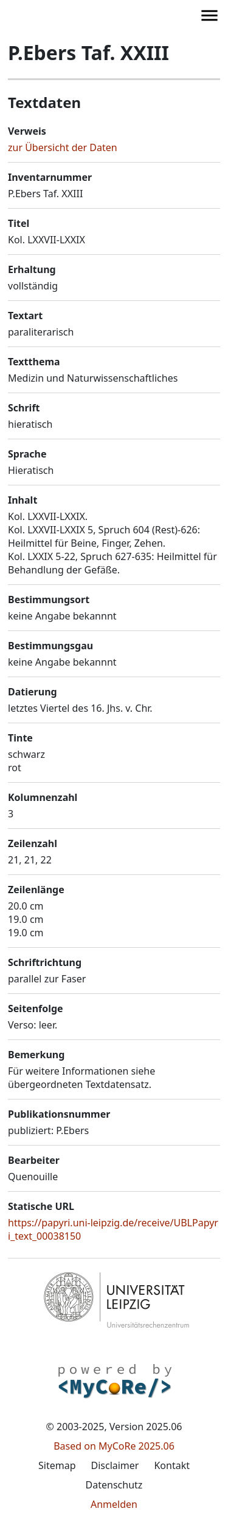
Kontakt (172, 1465)
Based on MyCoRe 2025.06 (114, 1446)
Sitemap (57, 1465)
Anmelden (114, 1504)
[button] (50, 15)
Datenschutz (114, 1484)
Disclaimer (115, 1465)
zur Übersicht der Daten (62, 147)
